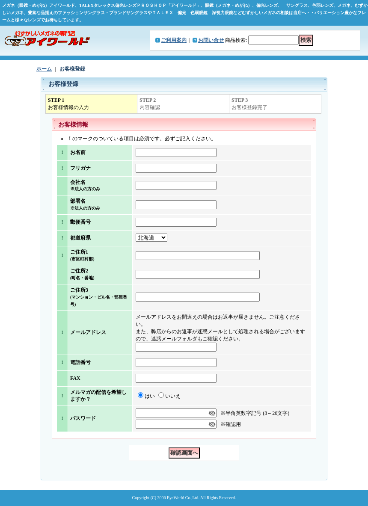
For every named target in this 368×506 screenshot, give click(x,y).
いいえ (173, 396)
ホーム (44, 69)
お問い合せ (211, 40)
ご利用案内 (174, 40)
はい (150, 396)
